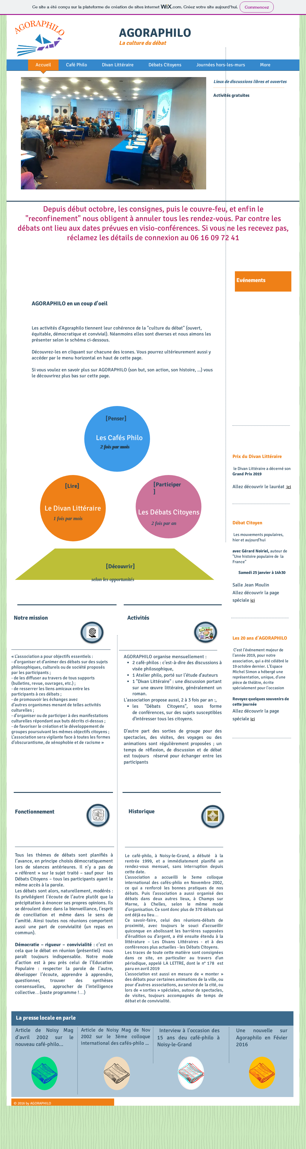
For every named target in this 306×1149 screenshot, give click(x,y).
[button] (113, 133)
